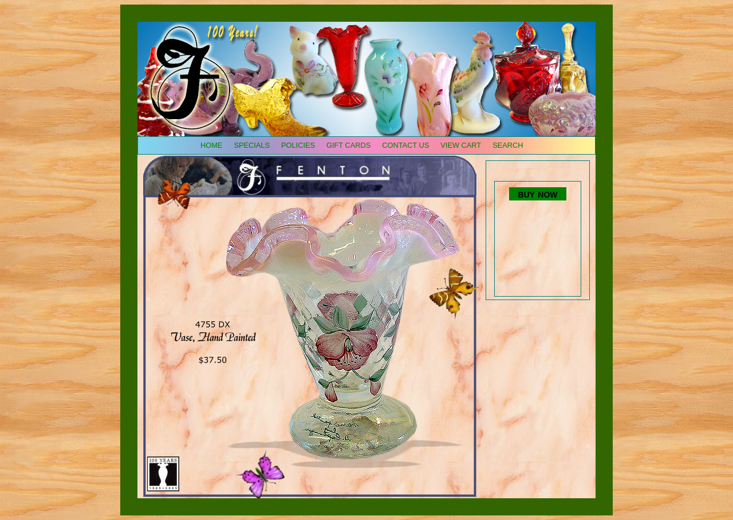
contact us (405, 145)
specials (252, 145)
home (211, 145)
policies (298, 145)
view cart (460, 145)
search (507, 145)
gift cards (348, 145)
